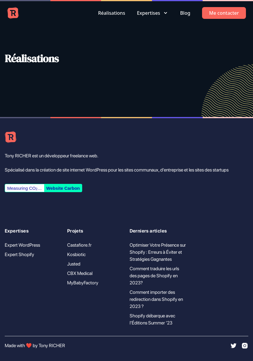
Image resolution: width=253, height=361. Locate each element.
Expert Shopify (19, 254)
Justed (73, 264)
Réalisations (111, 13)
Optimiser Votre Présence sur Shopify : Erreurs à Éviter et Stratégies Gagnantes (158, 252)
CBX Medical (79, 273)
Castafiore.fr (79, 245)
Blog (185, 13)
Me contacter (224, 13)
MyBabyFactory (82, 283)
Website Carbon (63, 188)
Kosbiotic (76, 254)
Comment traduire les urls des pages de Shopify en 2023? (154, 276)
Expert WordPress (22, 245)
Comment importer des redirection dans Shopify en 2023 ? (156, 299)
